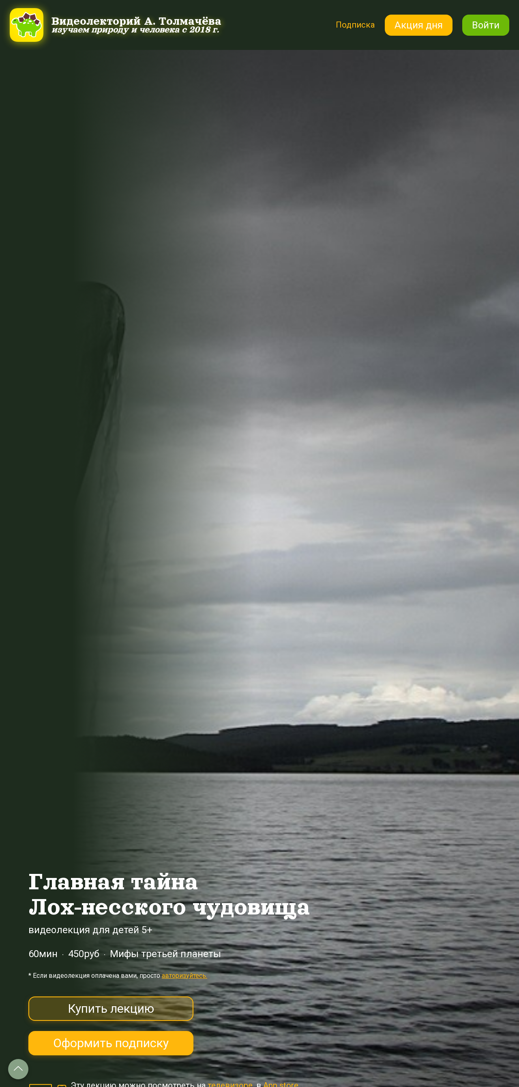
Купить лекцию (111, 1008)
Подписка (352, 24)
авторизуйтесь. (184, 975)
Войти (486, 25)
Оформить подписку (111, 1043)
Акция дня (419, 25)
